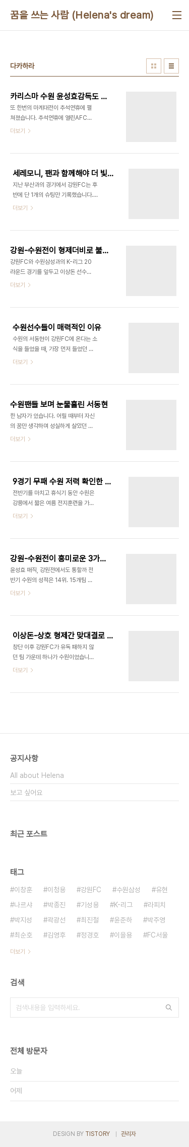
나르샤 (23, 905)
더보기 (17, 951)
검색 (168, 1007)
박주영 (156, 920)
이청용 (56, 890)
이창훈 (23, 890)
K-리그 (123, 905)
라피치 (157, 905)
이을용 (123, 935)
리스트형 (171, 66)
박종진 (56, 905)
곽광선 (56, 920)
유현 (162, 890)
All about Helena (37, 775)
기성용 (90, 905)
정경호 (90, 935)
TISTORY (97, 1133)
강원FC (91, 890)
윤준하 (123, 920)
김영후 (56, 935)
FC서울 (157, 935)
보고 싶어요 (26, 792)
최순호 (23, 935)
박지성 (23, 920)
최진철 (90, 920)
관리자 (128, 1133)
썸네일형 (153, 66)
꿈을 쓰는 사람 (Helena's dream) (82, 15)
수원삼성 (128, 890)
